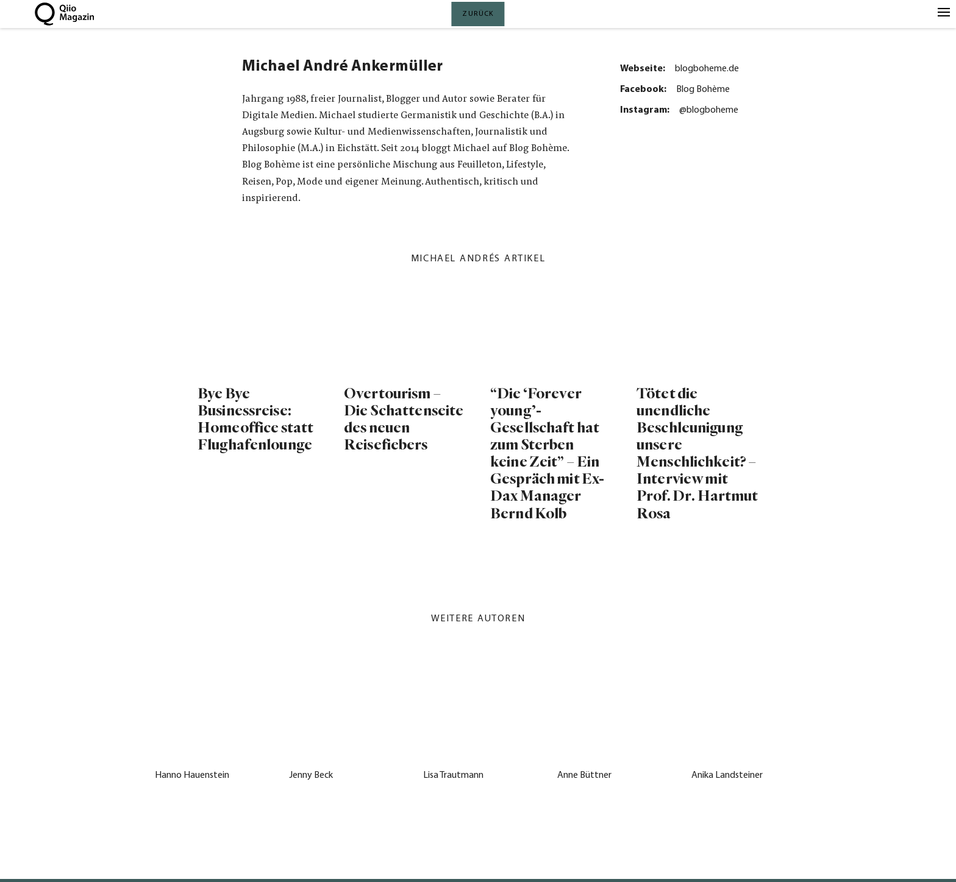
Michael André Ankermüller (342, 66)
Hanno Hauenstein (192, 775)
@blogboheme (708, 110)
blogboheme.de (707, 69)
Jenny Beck (311, 775)
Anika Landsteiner (727, 775)
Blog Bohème (703, 89)
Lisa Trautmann (453, 775)
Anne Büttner (584, 775)
